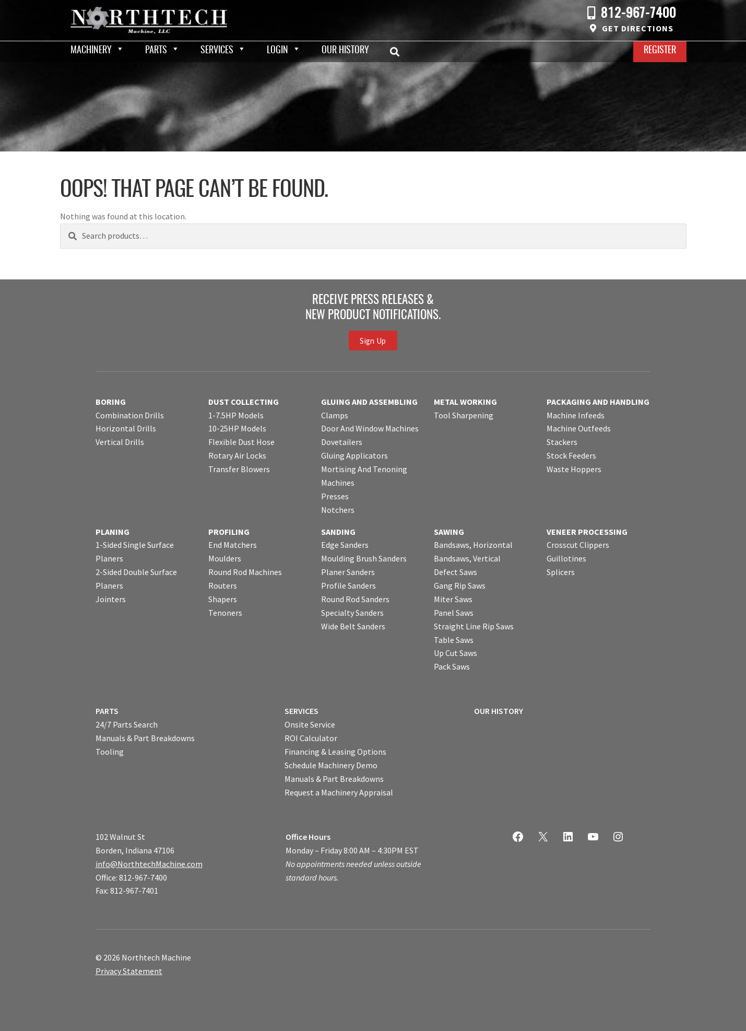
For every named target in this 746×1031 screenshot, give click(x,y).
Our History (345, 50)
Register (660, 50)
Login (277, 50)
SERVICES (301, 711)
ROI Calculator (311, 738)
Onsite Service (310, 724)
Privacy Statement (129, 971)
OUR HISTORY (498, 711)
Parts (156, 50)
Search (398, 51)
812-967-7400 (638, 13)
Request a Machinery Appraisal (339, 792)
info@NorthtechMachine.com (149, 864)
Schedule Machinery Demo (331, 765)
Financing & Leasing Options (335, 751)
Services (216, 50)
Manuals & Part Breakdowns (145, 738)
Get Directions (637, 28)
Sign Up (373, 341)
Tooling (110, 751)
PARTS (107, 711)
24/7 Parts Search (127, 724)
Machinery (91, 50)
